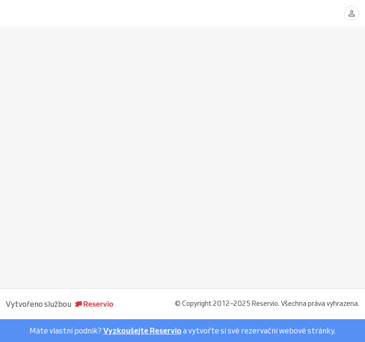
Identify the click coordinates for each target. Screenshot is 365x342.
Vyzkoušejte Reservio (142, 330)
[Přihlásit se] (351, 13)
